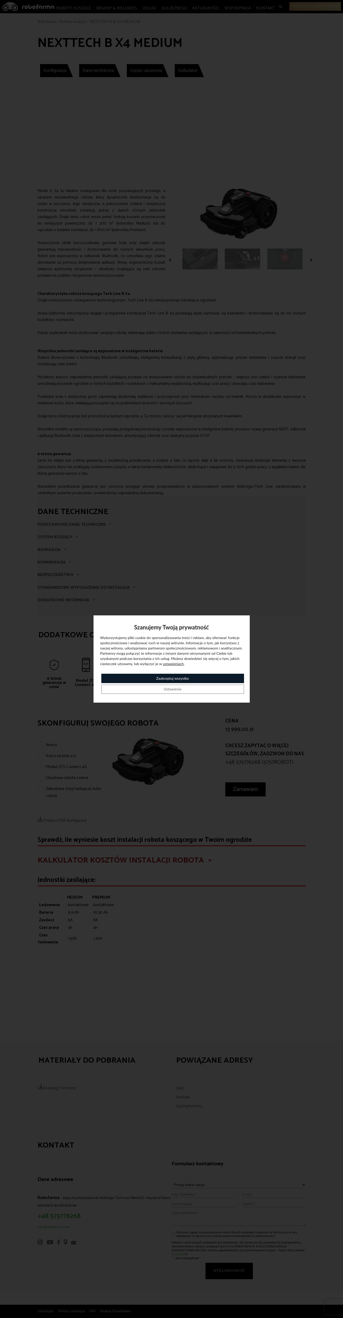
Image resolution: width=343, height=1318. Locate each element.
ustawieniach (173, 663)
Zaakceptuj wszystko (172, 678)
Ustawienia (173, 689)
